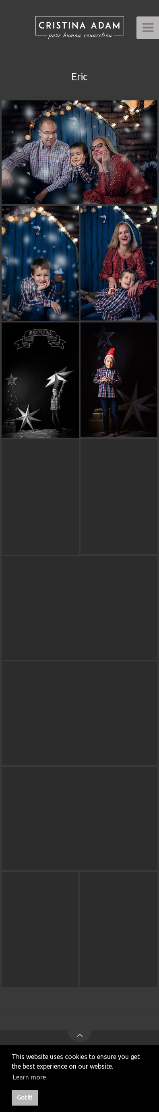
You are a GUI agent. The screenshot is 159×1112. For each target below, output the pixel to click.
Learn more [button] (29, 1077)
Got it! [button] (24, 1097)
